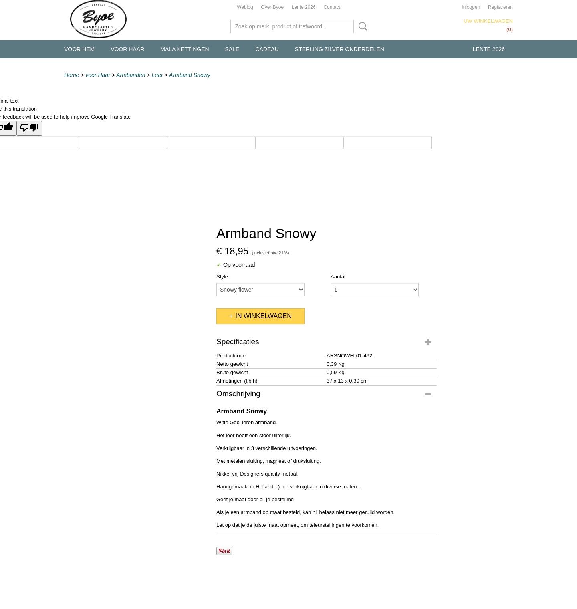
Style (222, 277)
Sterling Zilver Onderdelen (339, 49)
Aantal (338, 277)
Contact (331, 7)
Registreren (500, 7)
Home (71, 75)
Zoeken (361, 26)
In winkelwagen (263, 316)
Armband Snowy (189, 75)
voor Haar (127, 49)
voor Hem (79, 49)
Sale (232, 49)
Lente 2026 (304, 7)
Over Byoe (272, 7)
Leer (157, 75)
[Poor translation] (29, 128)
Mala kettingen (184, 49)
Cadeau (266, 49)
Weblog (245, 7)
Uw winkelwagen (488, 21)
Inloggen (471, 7)
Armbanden (130, 75)
